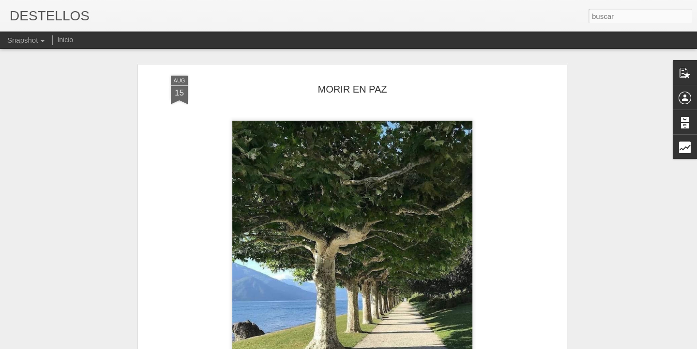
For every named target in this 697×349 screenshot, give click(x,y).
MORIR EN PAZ (352, 75)
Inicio (65, 40)
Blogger (386, 344)
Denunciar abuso (418, 344)
